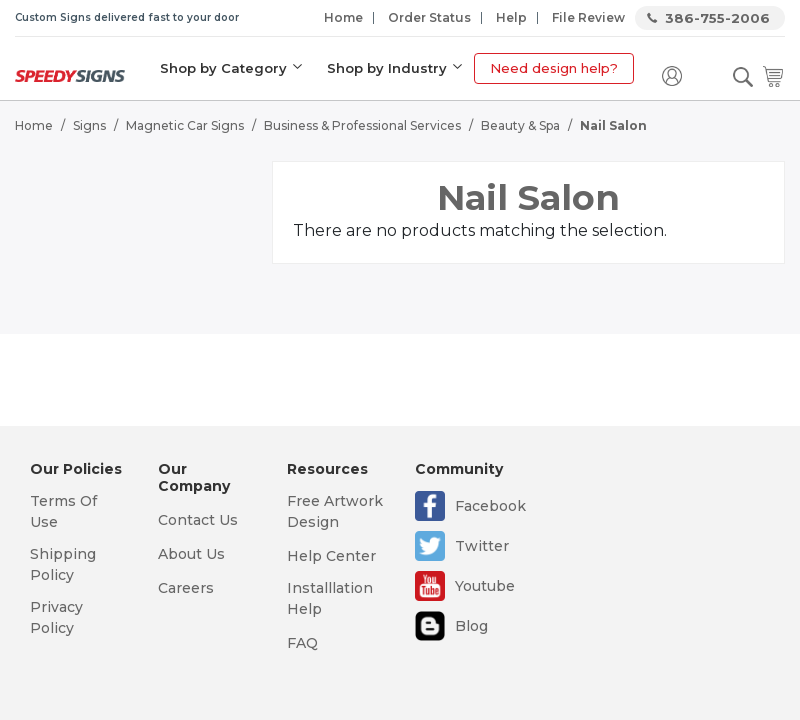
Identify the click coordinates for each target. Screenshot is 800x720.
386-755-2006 (717, 18)
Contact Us (198, 520)
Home (343, 17)
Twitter (482, 546)
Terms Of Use (63, 511)
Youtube (485, 586)
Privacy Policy (56, 617)
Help (511, 17)
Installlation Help (330, 598)
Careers (186, 588)
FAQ (302, 643)
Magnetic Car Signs (185, 125)
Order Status (429, 17)
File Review (588, 17)
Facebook (490, 506)
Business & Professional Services (362, 125)
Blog (471, 626)
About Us (191, 554)
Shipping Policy (63, 564)
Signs (89, 125)
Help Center (331, 556)
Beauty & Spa (520, 125)
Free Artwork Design (335, 511)
